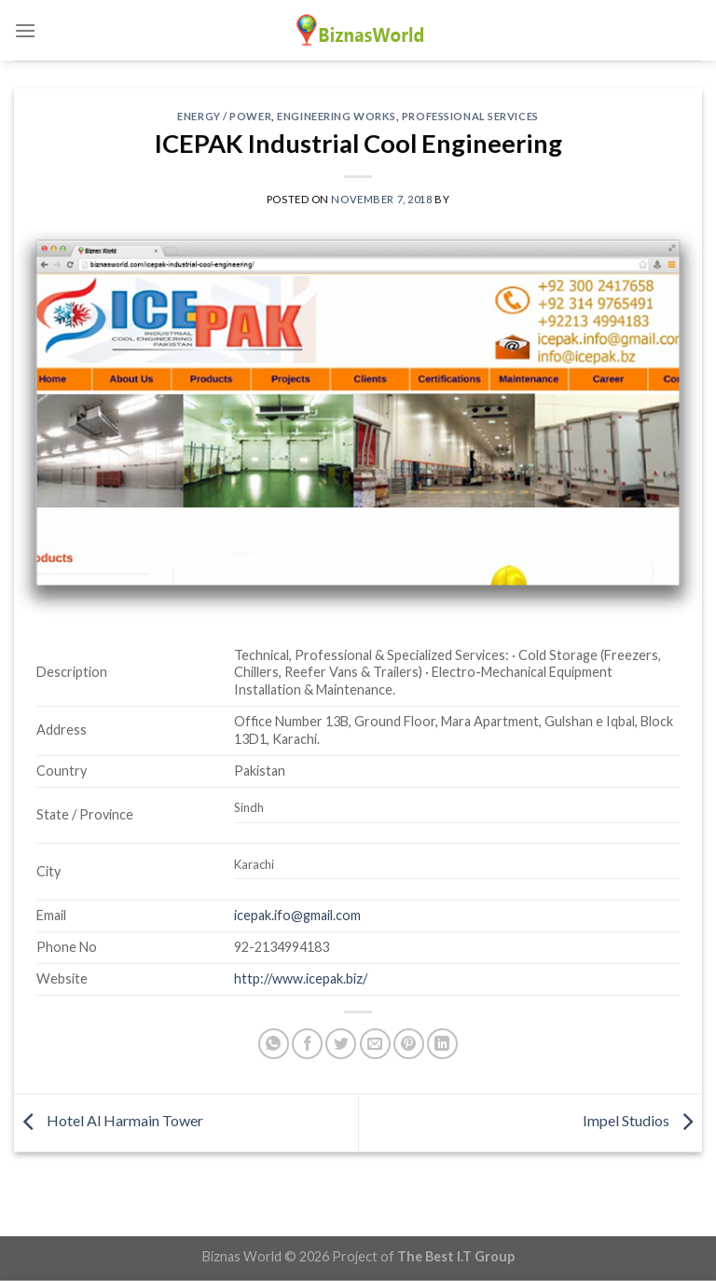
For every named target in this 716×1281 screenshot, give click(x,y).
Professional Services (470, 116)
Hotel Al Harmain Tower (108, 1121)
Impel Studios (642, 1121)
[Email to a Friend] (375, 1043)
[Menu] (25, 30)
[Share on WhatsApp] (273, 1043)
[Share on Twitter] (340, 1043)
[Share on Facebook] (307, 1043)
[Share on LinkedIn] (442, 1043)
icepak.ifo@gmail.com (297, 915)
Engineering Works (336, 116)
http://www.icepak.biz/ (300, 978)
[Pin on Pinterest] (408, 1043)
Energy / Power (224, 116)
